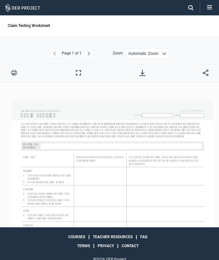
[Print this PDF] (14, 73)
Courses (76, 237)
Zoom (118, 53)
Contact (130, 246)
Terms (83, 246)
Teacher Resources (113, 237)
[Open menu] (209, 8)
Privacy (106, 246)
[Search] (188, 8)
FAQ (143, 237)
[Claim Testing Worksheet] (109, 176)
